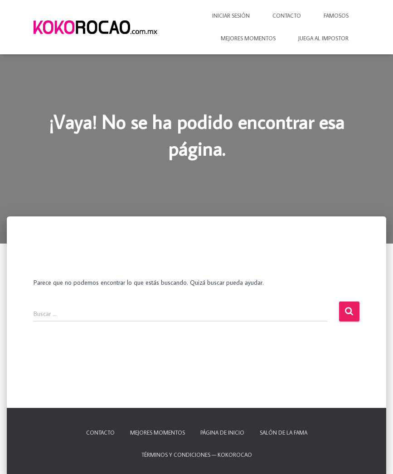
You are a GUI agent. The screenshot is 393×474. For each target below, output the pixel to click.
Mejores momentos (248, 38)
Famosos (336, 15)
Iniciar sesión (231, 15)
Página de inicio (222, 432)
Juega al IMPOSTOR (323, 38)
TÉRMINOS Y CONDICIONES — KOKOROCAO (196, 454)
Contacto (286, 15)
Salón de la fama (283, 432)
